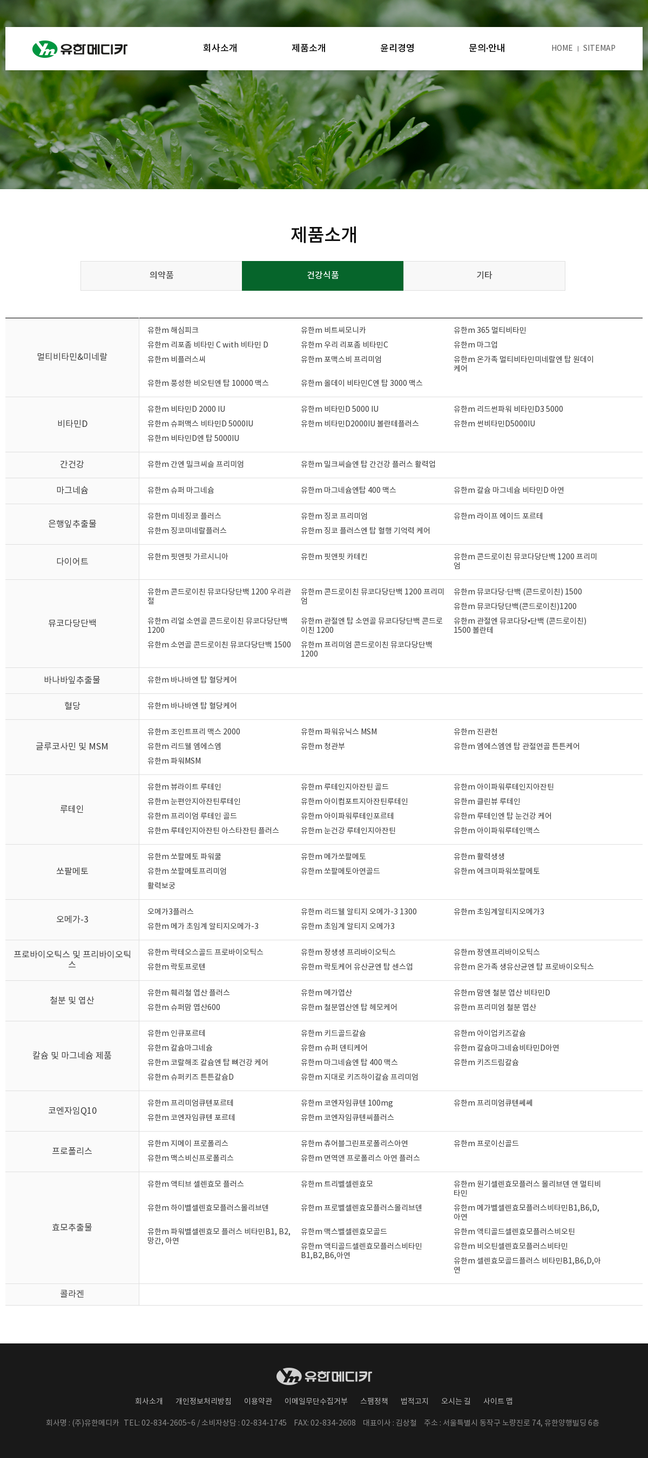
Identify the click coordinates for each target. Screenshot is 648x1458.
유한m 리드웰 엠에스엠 (184, 747)
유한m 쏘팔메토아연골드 (340, 871)
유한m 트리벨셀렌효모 (337, 1184)
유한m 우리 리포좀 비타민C (344, 345)
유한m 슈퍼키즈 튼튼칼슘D (190, 1077)
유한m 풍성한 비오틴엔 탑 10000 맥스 (208, 383)
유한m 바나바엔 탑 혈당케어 (192, 680)
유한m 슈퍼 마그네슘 (180, 490)
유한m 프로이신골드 (486, 1144)
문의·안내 (487, 48)
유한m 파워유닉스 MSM (339, 732)
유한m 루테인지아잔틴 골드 (345, 787)
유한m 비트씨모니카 (333, 330)
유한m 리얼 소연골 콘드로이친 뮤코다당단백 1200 (217, 626)
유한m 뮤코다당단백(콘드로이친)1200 (515, 607)
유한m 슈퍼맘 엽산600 (183, 1008)
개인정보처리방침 (204, 1401)
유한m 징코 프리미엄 (334, 516)
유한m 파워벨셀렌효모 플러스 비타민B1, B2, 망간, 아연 (219, 1237)
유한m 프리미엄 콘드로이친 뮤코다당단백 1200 (367, 650)
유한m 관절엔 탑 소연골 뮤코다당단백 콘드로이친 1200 (372, 626)
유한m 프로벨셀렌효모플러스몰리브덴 (361, 1208)
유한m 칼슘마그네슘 (180, 1048)
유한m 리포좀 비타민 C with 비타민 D (207, 345)
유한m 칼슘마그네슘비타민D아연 (506, 1048)
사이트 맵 (498, 1401)
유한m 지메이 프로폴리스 (187, 1144)
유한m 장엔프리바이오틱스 (497, 952)
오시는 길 (456, 1401)
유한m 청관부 (323, 747)
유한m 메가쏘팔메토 (333, 857)
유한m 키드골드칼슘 (333, 1033)
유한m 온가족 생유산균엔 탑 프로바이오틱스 (524, 967)
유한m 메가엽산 (326, 993)
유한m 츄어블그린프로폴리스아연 (354, 1144)
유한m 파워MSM (174, 761)
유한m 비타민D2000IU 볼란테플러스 (360, 424)
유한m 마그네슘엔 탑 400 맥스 (349, 1063)
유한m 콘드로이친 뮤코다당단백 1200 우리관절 (219, 597)
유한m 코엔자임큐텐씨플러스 (347, 1118)
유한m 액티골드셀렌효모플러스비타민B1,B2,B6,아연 (361, 1251)
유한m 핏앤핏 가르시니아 (187, 557)
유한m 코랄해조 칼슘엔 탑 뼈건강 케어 (207, 1063)
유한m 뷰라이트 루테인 (184, 787)
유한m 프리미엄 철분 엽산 (495, 1008)
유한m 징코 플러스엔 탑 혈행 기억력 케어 (365, 531)
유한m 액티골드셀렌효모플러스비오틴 (514, 1232)
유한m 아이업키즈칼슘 (490, 1033)
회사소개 (220, 48)
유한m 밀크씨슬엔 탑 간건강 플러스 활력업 (368, 464)
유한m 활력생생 (479, 857)
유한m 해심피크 (173, 330)
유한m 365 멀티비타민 (490, 330)
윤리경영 (397, 48)
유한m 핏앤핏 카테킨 (334, 557)
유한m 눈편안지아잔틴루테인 (194, 802)
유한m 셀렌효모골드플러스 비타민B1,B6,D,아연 (527, 1266)
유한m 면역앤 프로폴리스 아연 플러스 (360, 1158)
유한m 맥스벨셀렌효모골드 (344, 1232)
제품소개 (309, 48)
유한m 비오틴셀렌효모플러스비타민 (511, 1246)
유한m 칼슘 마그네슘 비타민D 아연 (509, 490)
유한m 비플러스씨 (176, 360)
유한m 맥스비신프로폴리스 (190, 1158)
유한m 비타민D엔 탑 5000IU (193, 438)
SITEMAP (599, 48)
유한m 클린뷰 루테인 (487, 802)
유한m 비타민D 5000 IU (340, 409)
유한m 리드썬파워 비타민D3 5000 (508, 409)
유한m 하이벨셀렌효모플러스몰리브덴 (208, 1208)
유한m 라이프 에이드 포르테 (498, 516)
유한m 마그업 (476, 345)
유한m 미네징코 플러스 (184, 516)
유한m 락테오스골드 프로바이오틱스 (205, 952)
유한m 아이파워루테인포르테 (347, 816)
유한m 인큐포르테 (176, 1033)
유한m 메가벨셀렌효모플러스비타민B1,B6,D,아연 (526, 1213)
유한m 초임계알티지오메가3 (499, 912)
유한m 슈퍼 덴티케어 (334, 1048)
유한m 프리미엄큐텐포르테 (190, 1103)
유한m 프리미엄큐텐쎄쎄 (493, 1103)
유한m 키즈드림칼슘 (486, 1063)
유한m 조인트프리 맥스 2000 (193, 732)
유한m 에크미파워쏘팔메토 (497, 871)
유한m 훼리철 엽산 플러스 (188, 993)
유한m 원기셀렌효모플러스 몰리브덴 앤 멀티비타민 (527, 1189)
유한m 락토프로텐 (176, 967)
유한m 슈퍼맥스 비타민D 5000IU (200, 424)
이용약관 (258, 1401)
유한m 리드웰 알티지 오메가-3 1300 (359, 912)
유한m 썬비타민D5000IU (494, 424)
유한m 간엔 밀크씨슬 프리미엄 (195, 464)
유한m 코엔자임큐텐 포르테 (191, 1118)
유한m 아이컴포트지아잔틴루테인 (354, 802)
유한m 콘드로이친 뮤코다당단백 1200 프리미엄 (525, 562)
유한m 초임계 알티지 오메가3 (348, 926)
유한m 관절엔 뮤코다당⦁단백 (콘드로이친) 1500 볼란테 (520, 626)
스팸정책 (374, 1401)
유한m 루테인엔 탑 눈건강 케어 (503, 816)
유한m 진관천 (476, 732)
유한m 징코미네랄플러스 (187, 531)
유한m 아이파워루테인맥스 (497, 831)
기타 (484, 275)
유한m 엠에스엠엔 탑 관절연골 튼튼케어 (517, 747)
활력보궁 (161, 886)
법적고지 (415, 1401)
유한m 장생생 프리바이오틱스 (348, 952)
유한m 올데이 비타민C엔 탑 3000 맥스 (362, 383)
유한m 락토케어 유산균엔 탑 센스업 (357, 967)
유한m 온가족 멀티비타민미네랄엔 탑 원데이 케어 (524, 364)
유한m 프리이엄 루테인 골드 (192, 816)
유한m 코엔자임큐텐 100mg (347, 1103)
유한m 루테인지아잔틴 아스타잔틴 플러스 (213, 831)
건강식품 (323, 275)
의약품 (162, 275)
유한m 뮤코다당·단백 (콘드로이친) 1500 (518, 592)
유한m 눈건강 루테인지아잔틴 (348, 831)
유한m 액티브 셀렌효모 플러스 (195, 1184)
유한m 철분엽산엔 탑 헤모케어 (349, 1008)
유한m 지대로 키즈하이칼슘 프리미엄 (359, 1077)
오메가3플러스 (170, 912)
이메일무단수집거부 (316, 1401)
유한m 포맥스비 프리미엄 (341, 360)
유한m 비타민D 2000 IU (186, 409)
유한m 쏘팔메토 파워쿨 (184, 857)
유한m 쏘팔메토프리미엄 (187, 871)
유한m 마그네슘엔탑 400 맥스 (348, 490)
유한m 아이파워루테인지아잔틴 (504, 787)
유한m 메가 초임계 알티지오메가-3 (203, 926)
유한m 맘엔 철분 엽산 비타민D (502, 993)
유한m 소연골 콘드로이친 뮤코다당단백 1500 (219, 645)
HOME (562, 48)
